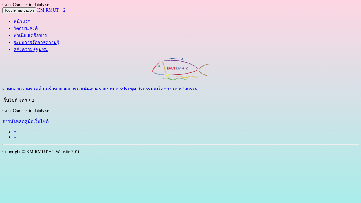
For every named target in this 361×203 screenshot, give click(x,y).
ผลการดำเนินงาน (80, 88)
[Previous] (15, 131)
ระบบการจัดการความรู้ (36, 42)
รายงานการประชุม (117, 88)
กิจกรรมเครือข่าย (154, 88)
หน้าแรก (22, 21)
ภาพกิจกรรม (185, 88)
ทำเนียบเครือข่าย (30, 35)
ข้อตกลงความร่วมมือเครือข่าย (32, 88)
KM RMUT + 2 (51, 10)
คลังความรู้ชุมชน (31, 49)
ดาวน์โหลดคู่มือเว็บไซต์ (25, 121)
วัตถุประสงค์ (26, 28)
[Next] (15, 136)
